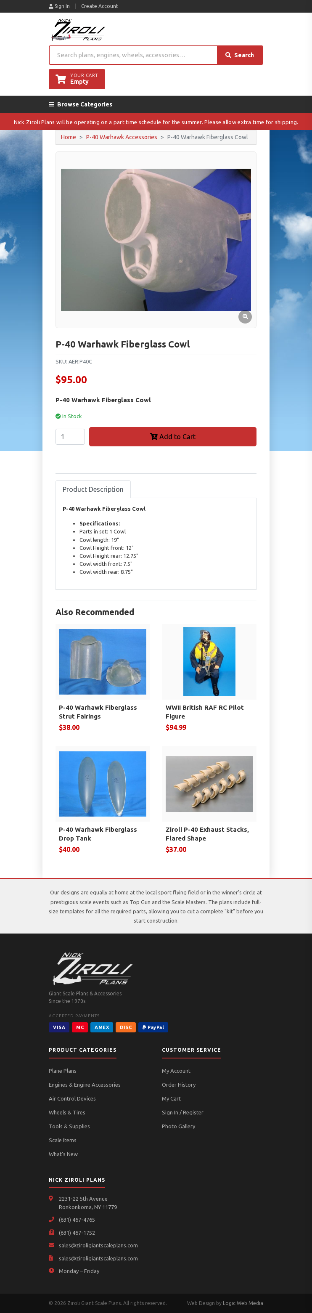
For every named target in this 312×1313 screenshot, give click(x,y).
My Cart (171, 1098)
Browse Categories (80, 104)
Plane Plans (63, 1071)
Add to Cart (173, 436)
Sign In (59, 6)
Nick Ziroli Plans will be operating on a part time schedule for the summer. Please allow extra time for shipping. (156, 122)
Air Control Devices (72, 1098)
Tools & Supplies (69, 1126)
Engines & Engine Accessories (85, 1085)
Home (68, 137)
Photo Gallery (178, 1126)
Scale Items (63, 1140)
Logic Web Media (243, 1303)
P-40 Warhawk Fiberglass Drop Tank (98, 834)
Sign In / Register (183, 1112)
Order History (179, 1085)
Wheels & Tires (67, 1112)
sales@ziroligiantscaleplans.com (98, 1245)
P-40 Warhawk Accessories (121, 137)
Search (239, 55)
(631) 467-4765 (77, 1220)
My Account (176, 1071)
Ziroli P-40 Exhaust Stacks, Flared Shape (207, 834)
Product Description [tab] (93, 489)
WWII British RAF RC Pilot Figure (205, 712)
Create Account (99, 6)
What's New (63, 1154)
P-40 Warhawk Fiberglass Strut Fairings (98, 712)
